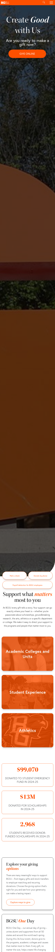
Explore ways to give (20, 902)
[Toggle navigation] (51, 2)
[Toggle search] (44, 2)
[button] (20, 2)
